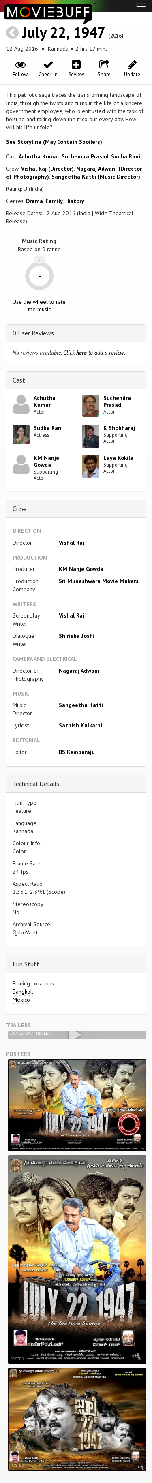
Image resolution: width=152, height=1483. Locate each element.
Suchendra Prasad (85, 156)
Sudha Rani (125, 156)
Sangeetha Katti (81, 705)
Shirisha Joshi (76, 635)
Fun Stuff (26, 964)
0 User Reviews (33, 333)
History (74, 201)
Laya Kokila (118, 458)
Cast (19, 380)
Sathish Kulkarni (80, 725)
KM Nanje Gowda (46, 461)
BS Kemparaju (77, 752)
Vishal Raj (71, 542)
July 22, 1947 (63, 32)
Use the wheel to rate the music (39, 305)
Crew (19, 508)
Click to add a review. (94, 352)
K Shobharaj (119, 428)
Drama (34, 201)
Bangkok (23, 991)
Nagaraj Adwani (79, 670)
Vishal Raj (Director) (47, 168)
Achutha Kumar (39, 156)
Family (54, 201)
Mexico (21, 999)
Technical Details (36, 784)
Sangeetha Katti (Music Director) (95, 176)
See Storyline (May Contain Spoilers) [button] (54, 141)
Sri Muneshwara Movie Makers (99, 581)
